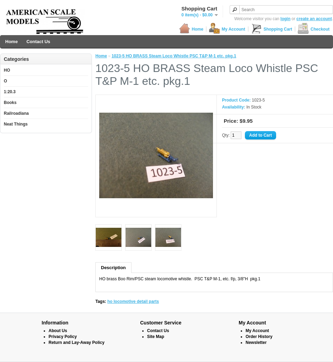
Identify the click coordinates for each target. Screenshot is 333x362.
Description (113, 267)
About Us (58, 330)
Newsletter (256, 342)
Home (191, 29)
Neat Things (16, 124)
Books (10, 102)
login (286, 18)
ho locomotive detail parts (133, 301)
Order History (259, 336)
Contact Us (38, 41)
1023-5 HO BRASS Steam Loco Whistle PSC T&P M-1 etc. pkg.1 (174, 56)
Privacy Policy (63, 336)
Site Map (155, 336)
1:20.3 (10, 91)
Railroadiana (16, 113)
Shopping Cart (271, 29)
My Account (227, 29)
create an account (314, 18)
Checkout (314, 29)
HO (7, 70)
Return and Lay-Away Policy (76, 342)
